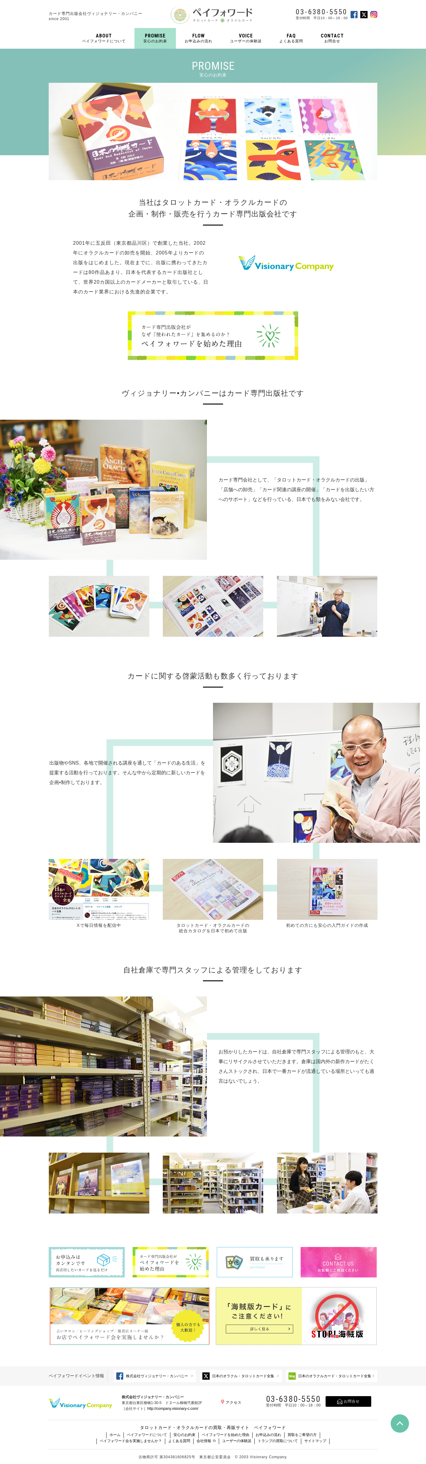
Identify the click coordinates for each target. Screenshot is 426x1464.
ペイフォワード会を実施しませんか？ (131, 1441)
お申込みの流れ (268, 1435)
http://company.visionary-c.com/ (172, 1408)
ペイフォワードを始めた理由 (225, 1435)
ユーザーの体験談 (236, 1441)
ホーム (115, 1435)
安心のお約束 (184, 1435)
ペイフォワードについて (147, 1435)
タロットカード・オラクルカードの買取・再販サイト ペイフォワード (213, 1427)
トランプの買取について (278, 1441)
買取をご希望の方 (302, 1435)
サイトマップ (315, 1441)
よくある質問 (179, 1441)
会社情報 (204, 1441)
